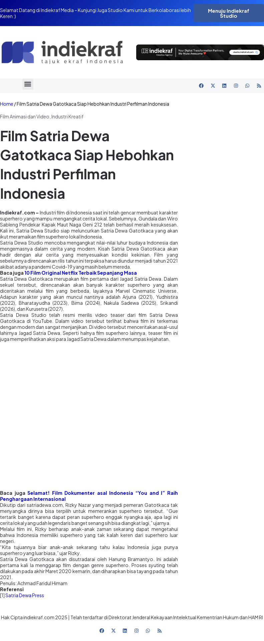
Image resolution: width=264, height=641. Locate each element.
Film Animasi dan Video (24, 116)
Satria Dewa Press (24, 595)
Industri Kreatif (67, 116)
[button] (27, 84)
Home (6, 104)
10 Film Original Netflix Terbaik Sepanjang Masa (80, 273)
